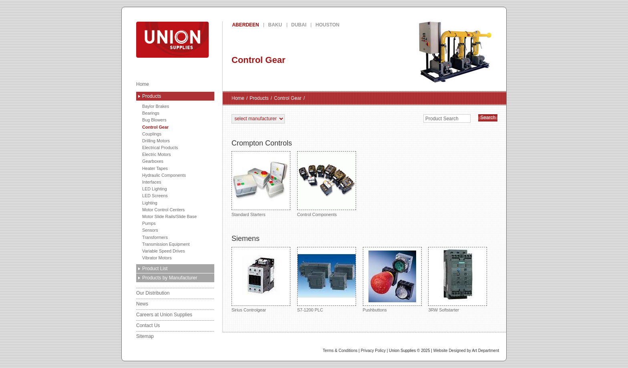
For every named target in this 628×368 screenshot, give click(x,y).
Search (487, 117)
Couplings (151, 133)
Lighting (149, 202)
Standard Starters (260, 183)
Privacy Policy (373, 350)
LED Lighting (154, 188)
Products (151, 96)
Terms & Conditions (340, 350)
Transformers (155, 237)
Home (142, 84)
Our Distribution (152, 293)
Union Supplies (201, 40)
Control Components (326, 183)
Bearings (150, 113)
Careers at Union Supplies (164, 314)
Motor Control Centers (163, 209)
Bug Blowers (154, 119)
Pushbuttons (392, 279)
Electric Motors (156, 154)
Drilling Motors (156, 140)
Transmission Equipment (165, 244)
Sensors (150, 230)
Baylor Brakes (155, 106)
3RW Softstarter (457, 279)
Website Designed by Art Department (466, 350)
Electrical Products (160, 147)
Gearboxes (152, 161)
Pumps (149, 223)
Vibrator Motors (157, 257)
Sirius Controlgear (260, 279)
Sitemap (145, 336)
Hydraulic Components (164, 175)
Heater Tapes (155, 168)
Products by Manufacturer (169, 278)
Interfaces (151, 182)
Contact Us (148, 325)
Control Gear (155, 127)
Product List (154, 268)
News (142, 304)
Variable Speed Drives (163, 251)
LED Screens (155, 195)
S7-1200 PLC (326, 279)
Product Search (442, 118)
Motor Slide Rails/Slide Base (169, 216)
